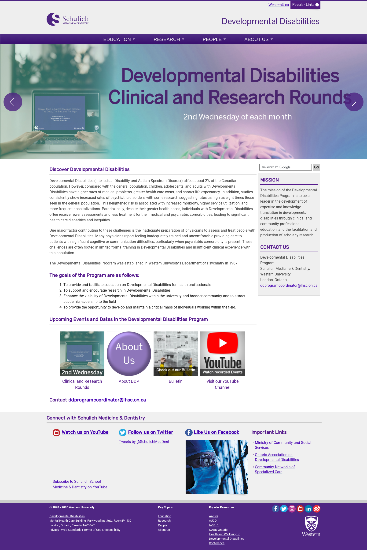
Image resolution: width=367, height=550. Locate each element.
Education (117, 39)
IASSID (214, 525)
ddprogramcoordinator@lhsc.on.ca (107, 400)
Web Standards (71, 529)
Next (354, 102)
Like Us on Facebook (216, 432)
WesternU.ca (278, 5)
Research (167, 39)
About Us (256, 39)
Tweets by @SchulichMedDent (144, 441)
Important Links (269, 432)
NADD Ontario (218, 529)
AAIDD (213, 516)
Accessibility (111, 529)
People (212, 39)
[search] (285, 167)
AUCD (213, 520)
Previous (13, 102)
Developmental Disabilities (67, 516)
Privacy (54, 529)
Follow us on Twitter (150, 432)
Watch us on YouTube (85, 432)
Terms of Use (92, 529)
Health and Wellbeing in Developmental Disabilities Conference (226, 538)
